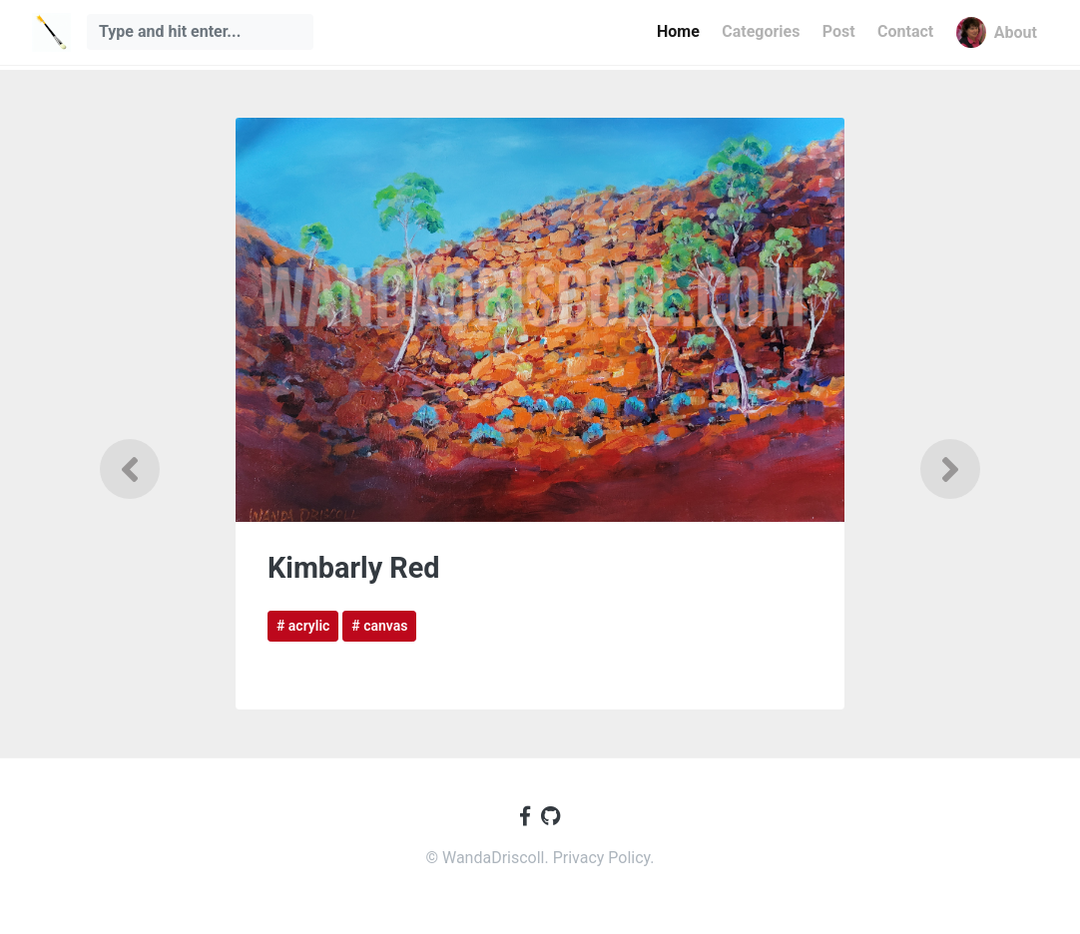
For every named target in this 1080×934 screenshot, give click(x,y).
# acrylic (302, 626)
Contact (905, 31)
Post (838, 31)
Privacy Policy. (604, 857)
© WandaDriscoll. (488, 857)
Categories (761, 31)
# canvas (379, 626)
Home (678, 31)
